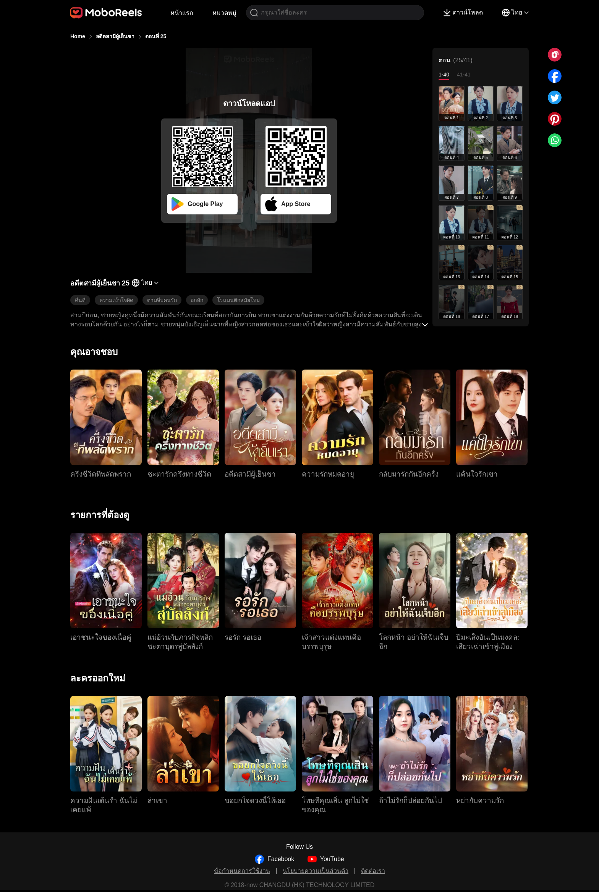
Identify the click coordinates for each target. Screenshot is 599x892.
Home (77, 36)
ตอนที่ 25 (155, 36)
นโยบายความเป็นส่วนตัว (315, 871)
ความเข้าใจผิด (116, 300)
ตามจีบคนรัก (162, 300)
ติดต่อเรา (373, 871)
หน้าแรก (181, 13)
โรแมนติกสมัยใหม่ (238, 300)
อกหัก (197, 300)
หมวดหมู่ (224, 13)
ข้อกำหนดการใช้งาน (242, 871)
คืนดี (80, 300)
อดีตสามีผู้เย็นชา (115, 36)
